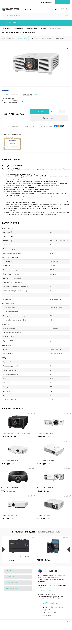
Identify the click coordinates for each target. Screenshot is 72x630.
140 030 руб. (18, 465)
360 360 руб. (54, 520)
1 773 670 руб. (18, 492)
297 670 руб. (54, 465)
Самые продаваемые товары (49, 532)
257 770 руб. (18, 520)
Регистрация (49, 2)
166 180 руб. (43, 560)
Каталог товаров (10, 23)
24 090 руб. (9, 560)
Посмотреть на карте (44, 590)
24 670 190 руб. (18, 437)
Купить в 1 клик (48, 118)
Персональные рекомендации (23, 532)
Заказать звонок (63, 2)
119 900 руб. (54, 437)
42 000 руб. (54, 492)
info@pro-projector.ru (55, 607)
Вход (42, 2)
